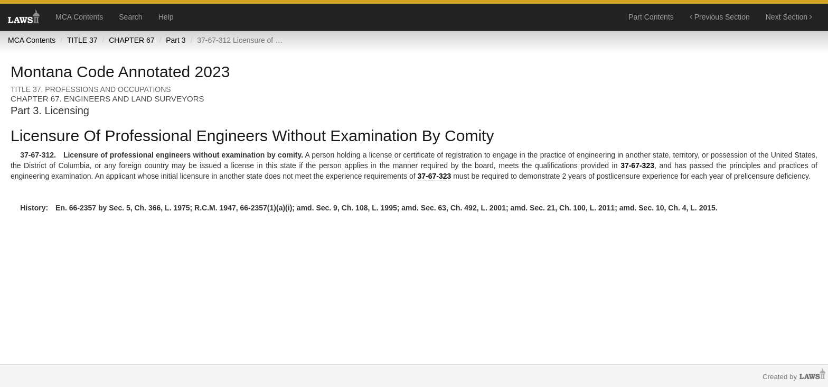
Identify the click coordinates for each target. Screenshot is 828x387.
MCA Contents (79, 17)
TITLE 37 (82, 40)
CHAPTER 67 (131, 40)
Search (130, 17)
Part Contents (651, 17)
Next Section (789, 17)
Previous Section (720, 17)
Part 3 (175, 40)
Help (166, 17)
